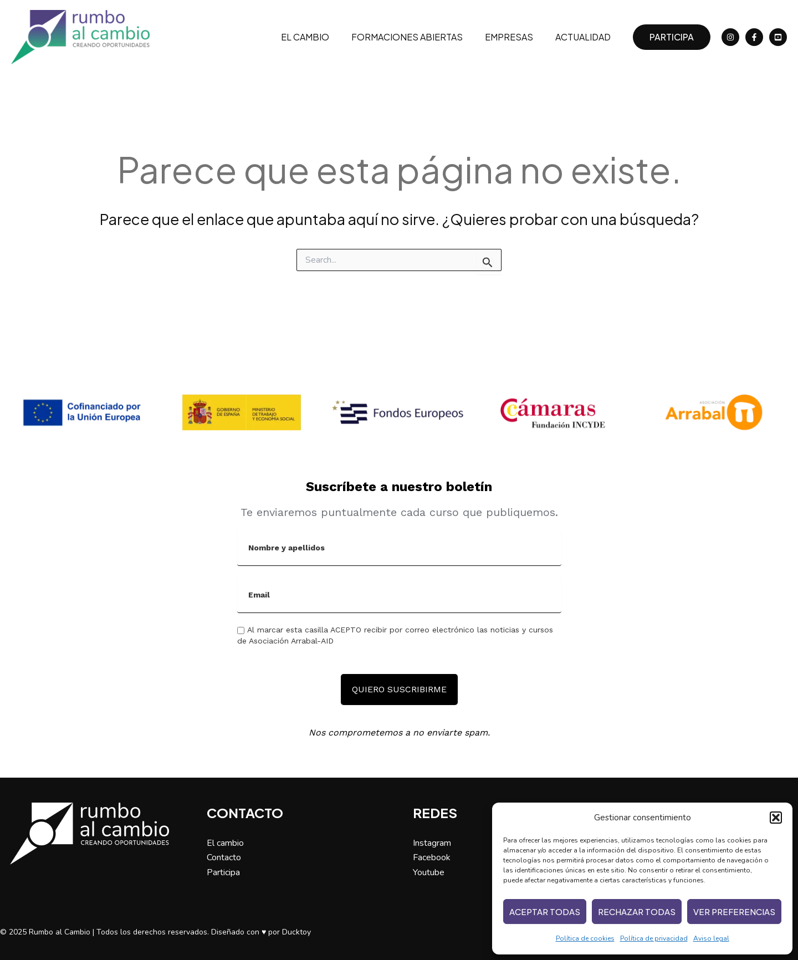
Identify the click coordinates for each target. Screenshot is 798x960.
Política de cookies (585, 938)
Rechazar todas (637, 911)
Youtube (428, 872)
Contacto (224, 857)
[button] (775, 817)
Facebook (432, 857)
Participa (223, 872)
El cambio (320, 37)
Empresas (516, 37)
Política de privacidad (654, 938)
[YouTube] (778, 37)
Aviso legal (711, 938)
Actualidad (585, 37)
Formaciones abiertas (418, 37)
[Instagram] (730, 37)
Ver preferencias (734, 911)
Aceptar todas (544, 911)
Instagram (432, 843)
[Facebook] (754, 37)
